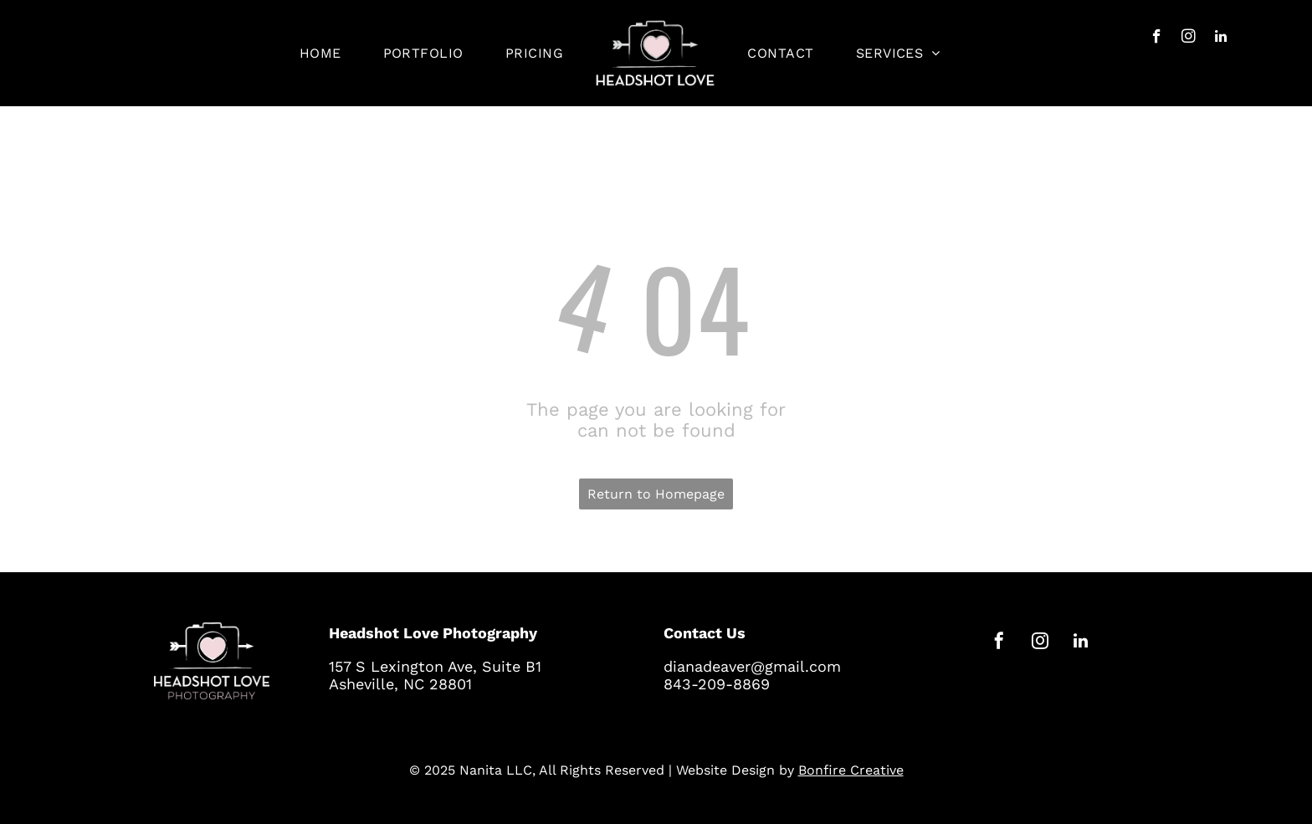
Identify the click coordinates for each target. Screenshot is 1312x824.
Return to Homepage (656, 494)
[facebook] (1156, 38)
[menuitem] (320, 53)
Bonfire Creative (851, 770)
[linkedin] (1220, 38)
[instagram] (1188, 38)
